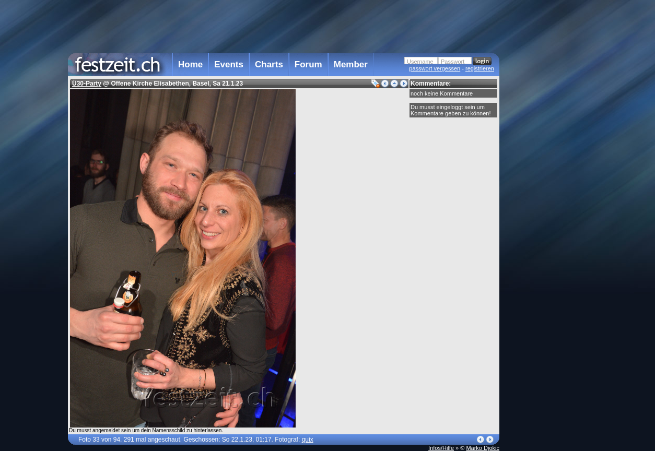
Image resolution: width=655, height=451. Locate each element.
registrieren (479, 68)
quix (307, 439)
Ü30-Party (86, 83)
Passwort (452, 61)
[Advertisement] (545, 210)
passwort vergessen (434, 68)
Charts (269, 64)
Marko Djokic (482, 448)
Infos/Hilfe (441, 448)
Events (228, 64)
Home (190, 64)
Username (420, 61)
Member (351, 64)
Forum (308, 64)
